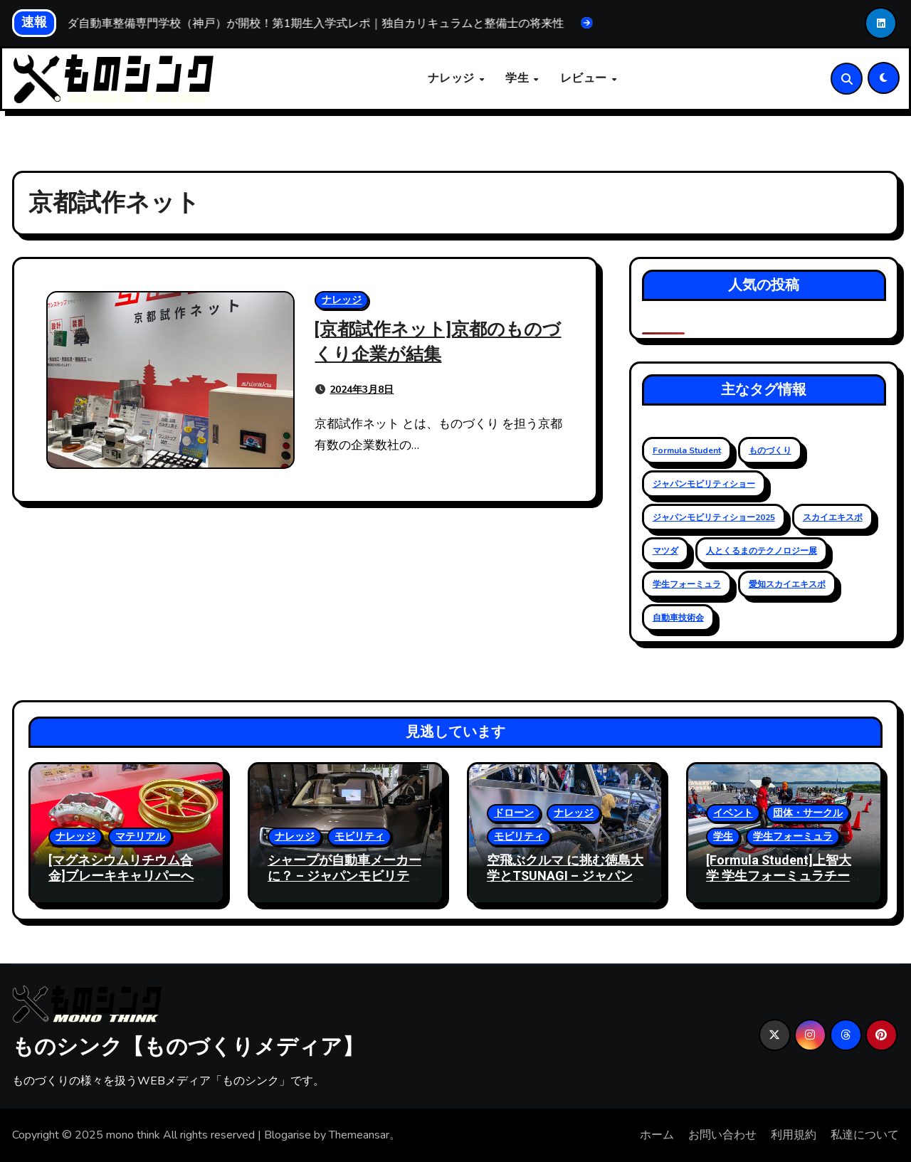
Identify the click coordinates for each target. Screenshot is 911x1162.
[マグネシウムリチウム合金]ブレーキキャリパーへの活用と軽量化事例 (121, 877)
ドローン (514, 813)
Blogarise (287, 1135)
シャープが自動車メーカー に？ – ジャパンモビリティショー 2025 (345, 877)
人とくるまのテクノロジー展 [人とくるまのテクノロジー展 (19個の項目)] (761, 550)
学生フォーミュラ (793, 837)
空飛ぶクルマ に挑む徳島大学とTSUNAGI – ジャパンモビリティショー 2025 (565, 877)
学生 (518, 79)
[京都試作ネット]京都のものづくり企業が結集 (439, 341)
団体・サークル (808, 813)
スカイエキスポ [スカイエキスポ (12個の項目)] (833, 517)
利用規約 (793, 1135)
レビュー (585, 79)
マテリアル (140, 837)
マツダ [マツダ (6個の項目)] (665, 550)
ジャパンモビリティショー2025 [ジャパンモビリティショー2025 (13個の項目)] (714, 517)
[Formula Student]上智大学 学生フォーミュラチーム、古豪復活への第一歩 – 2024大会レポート (782, 884)
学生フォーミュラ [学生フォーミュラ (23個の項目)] (687, 584)
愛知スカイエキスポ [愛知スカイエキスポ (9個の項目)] (787, 584)
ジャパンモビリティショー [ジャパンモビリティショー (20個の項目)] (704, 484)
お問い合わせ (722, 1135)
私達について (865, 1135)
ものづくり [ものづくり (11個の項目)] (770, 450)
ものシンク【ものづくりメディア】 (188, 1046)
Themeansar (359, 1135)
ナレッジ (453, 79)
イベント (733, 813)
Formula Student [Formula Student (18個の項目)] (687, 450)
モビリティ (359, 837)
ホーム (657, 1135)
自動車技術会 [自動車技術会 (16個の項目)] (678, 617)
